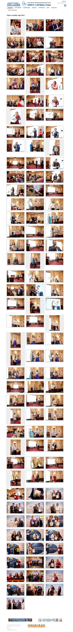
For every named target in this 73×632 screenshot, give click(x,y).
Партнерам (42, 7)
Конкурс (10, 8)
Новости (34, 7)
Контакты (54, 8)
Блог (48, 7)
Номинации (26, 7)
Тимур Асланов (12, 10)
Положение (18, 7)
